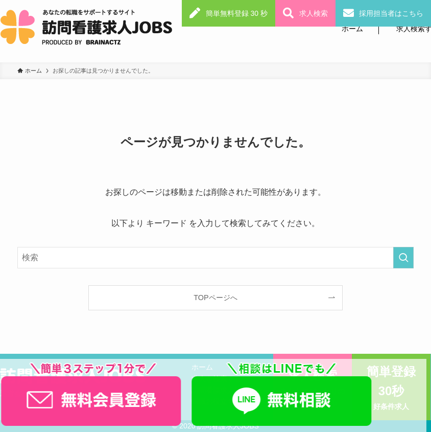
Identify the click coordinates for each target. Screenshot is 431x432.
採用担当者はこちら (391, 13)
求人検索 (313, 13)
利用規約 (59, 393)
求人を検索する (216, 379)
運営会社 (14, 393)
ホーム (352, 29)
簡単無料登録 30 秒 (237, 13)
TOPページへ (215, 297)
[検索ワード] (215, 257)
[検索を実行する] (403, 257)
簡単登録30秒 (391, 389)
